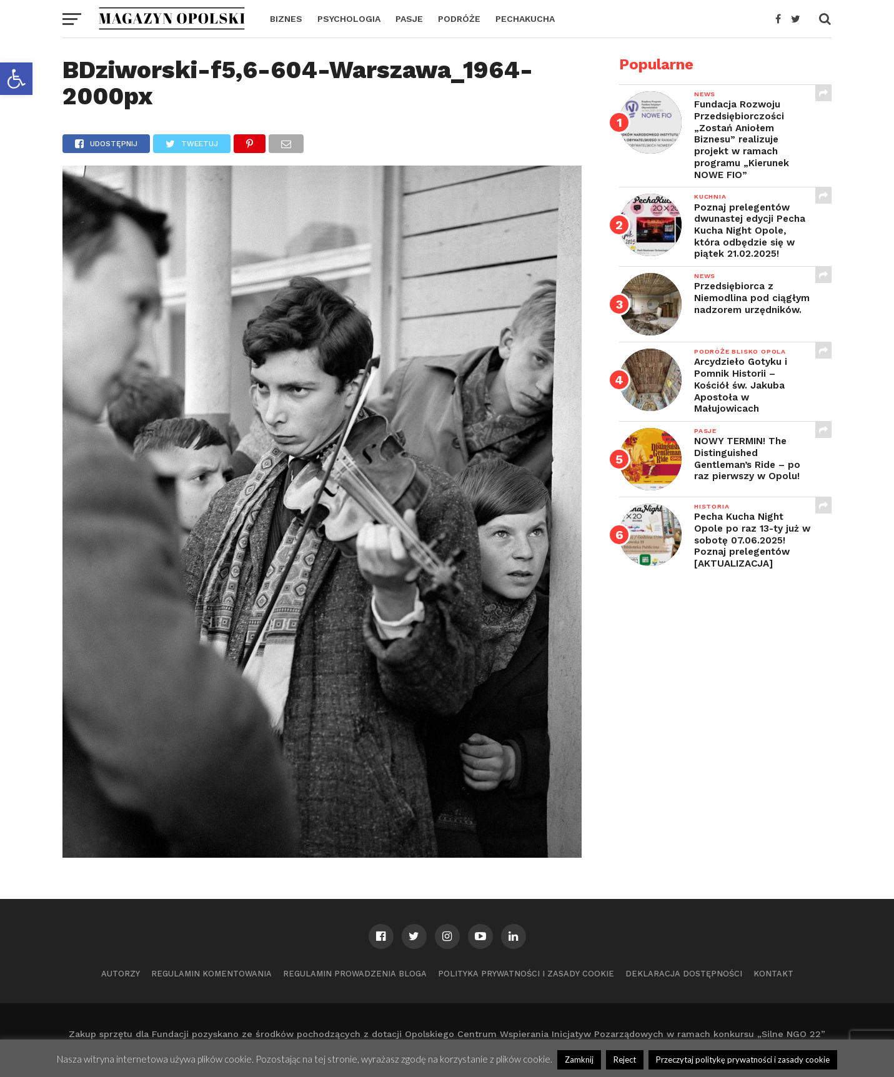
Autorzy (120, 973)
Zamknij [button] (579, 1060)
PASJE (409, 19)
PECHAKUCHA (525, 19)
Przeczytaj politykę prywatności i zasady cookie (743, 1060)
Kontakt (773, 973)
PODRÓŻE (459, 19)
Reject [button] (624, 1060)
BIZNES (286, 19)
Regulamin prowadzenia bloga (355, 973)
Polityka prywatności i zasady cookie (526, 973)
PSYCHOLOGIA (348, 19)
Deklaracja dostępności (683, 973)
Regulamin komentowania (211, 973)
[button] (16, 78)
